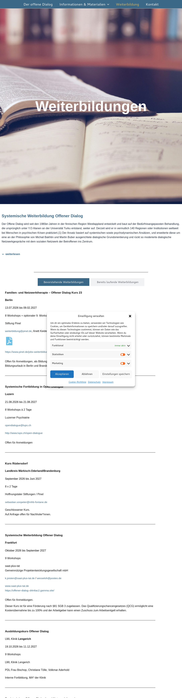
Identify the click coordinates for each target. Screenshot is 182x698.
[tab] (63, 282)
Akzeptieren (62, 374)
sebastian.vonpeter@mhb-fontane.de (27, 502)
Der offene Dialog (37, 4)
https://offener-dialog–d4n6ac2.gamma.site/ (30, 590)
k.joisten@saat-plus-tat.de (20, 578)
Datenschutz (94, 381)
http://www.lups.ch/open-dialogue (24, 433)
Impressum (107, 381)
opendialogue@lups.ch (18, 425)
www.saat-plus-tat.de (17, 585)
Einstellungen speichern (116, 374)
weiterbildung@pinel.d (18, 331)
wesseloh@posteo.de (51, 578)
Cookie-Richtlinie (77, 381)
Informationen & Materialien (84, 4)
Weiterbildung (127, 4)
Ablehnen (87, 374)
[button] (130, 316)
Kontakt (152, 4)
